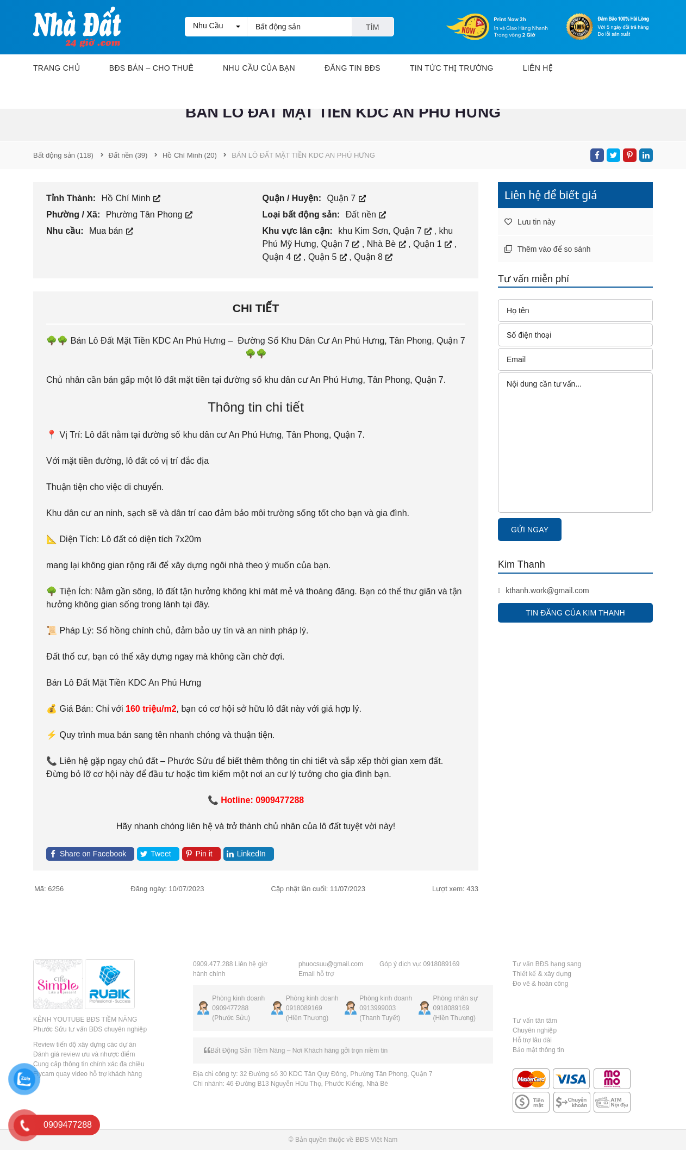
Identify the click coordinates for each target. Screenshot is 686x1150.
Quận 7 (346, 198)
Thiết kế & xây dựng (542, 974)
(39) (128, 155)
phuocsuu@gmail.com (330, 964)
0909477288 (230, 1008)
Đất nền (366, 214)
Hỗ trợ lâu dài (532, 1040)
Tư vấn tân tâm (535, 1020)
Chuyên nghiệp (535, 1030)
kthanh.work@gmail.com (543, 590)
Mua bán (111, 230)
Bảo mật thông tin (538, 1050)
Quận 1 (433, 243)
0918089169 (304, 1008)
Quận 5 (328, 257)
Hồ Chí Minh (131, 198)
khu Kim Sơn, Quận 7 (386, 230)
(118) (63, 155)
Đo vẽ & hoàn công (540, 983)
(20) (190, 155)
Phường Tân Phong (149, 214)
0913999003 (377, 1008)
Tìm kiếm (373, 29)
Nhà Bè (387, 243)
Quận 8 (373, 257)
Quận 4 (283, 257)
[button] (216, 26)
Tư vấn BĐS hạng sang (547, 964)
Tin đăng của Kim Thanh (575, 612)
